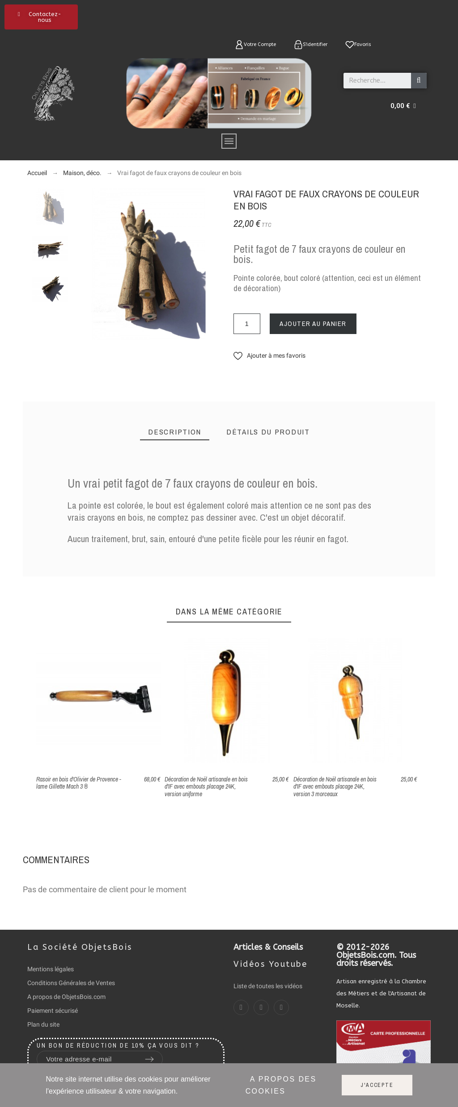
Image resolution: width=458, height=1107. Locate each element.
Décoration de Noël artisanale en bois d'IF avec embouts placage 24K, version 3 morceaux (335, 786)
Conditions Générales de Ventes (71, 982)
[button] (41, 16)
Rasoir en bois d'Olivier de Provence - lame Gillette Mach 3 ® (78, 783)
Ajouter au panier (313, 323)
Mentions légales (50, 969)
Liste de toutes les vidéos (267, 986)
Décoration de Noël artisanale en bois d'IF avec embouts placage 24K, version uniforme (206, 786)
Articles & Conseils (268, 947)
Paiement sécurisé (52, 1010)
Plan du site (43, 1024)
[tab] (174, 432)
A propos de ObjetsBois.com (66, 996)
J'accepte (376, 1085)
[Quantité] (246, 323)
